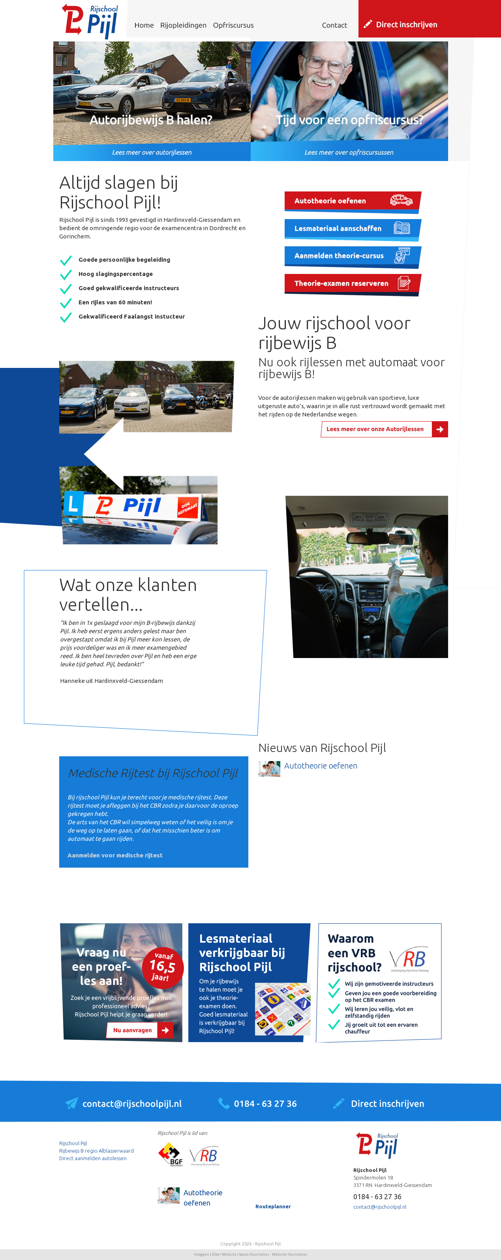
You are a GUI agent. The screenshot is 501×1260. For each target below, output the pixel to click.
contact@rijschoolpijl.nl (379, 1206)
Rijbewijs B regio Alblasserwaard (96, 1150)
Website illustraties (290, 1254)
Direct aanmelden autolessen (93, 1158)
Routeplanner (273, 1206)
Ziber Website (224, 1254)
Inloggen (201, 1254)
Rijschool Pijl (73, 1143)
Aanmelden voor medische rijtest (115, 855)
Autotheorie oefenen (321, 765)
